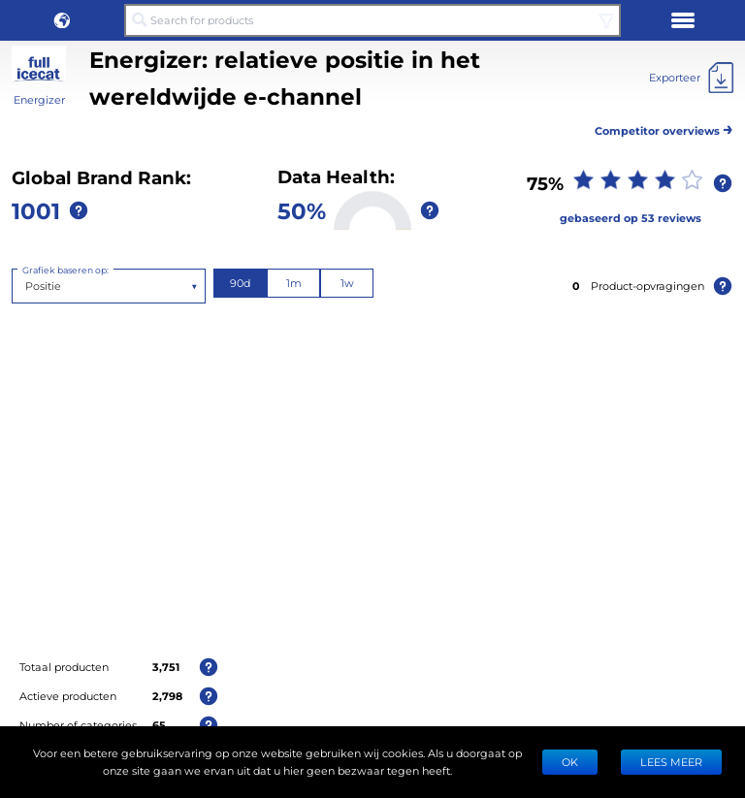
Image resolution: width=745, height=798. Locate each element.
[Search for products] (372, 20)
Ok (570, 761)
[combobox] (26, 286)
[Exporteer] (691, 77)
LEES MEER (671, 761)
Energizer (39, 99)
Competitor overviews (664, 127)
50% (301, 210)
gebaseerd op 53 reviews (630, 217)
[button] (62, 20)
